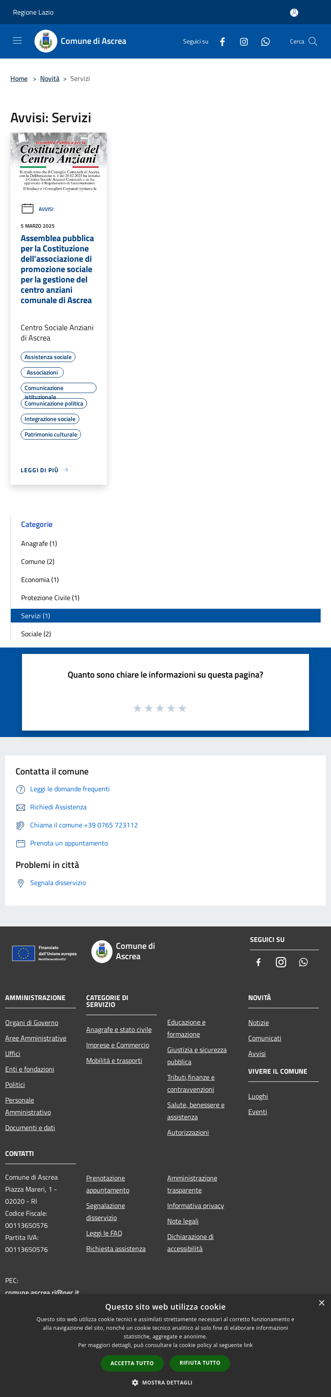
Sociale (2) (36, 634)
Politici (15, 1084)
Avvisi (37, 209)
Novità (49, 78)
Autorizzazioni (188, 1132)
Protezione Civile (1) (50, 597)
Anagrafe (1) (39, 543)
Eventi (257, 1111)
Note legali (183, 1221)
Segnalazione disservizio (105, 1211)
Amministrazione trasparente (192, 1184)
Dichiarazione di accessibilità (190, 1242)
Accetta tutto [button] (132, 1363)
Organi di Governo (31, 1022)
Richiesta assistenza (116, 1248)
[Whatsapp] (262, 41)
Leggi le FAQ (104, 1233)
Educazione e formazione (186, 1028)
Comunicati (264, 1038)
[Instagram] (240, 41)
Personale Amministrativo (28, 1106)
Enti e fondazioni (29, 1069)
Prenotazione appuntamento (107, 1184)
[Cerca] (313, 41)
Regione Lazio (33, 12)
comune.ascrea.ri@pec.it (42, 1292)
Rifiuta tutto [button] (200, 1362)
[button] (165, 1382)
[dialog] (165, 1345)
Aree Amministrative (35, 1038)
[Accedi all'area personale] (294, 13)
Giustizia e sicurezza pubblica (197, 1055)
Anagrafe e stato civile (119, 1029)
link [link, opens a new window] (248, 1345)
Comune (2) (37, 561)
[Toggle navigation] (17, 40)
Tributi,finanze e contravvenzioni (191, 1083)
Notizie (258, 1022)
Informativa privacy (195, 1205)
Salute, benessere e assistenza (196, 1111)
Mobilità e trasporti (114, 1060)
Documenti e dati (30, 1127)
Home (19, 78)
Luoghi (258, 1096)
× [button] (321, 1303)
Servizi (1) (35, 615)
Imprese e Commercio (117, 1045)
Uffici (12, 1053)
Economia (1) (40, 579)
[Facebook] (219, 41)
